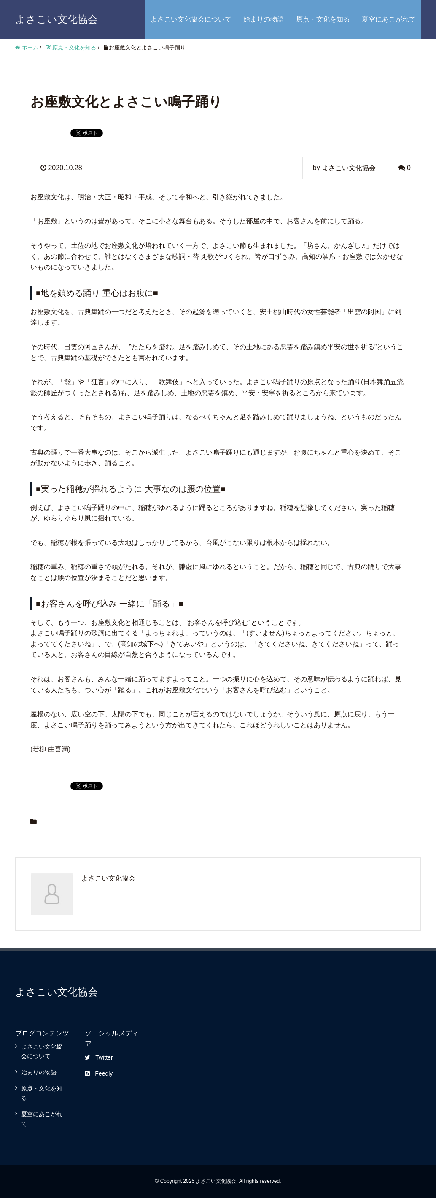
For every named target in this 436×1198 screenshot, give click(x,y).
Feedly (99, 1073)
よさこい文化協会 (56, 19)
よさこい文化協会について (191, 19)
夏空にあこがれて (389, 19)
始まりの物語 (263, 19)
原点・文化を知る (323, 19)
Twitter (99, 1057)
